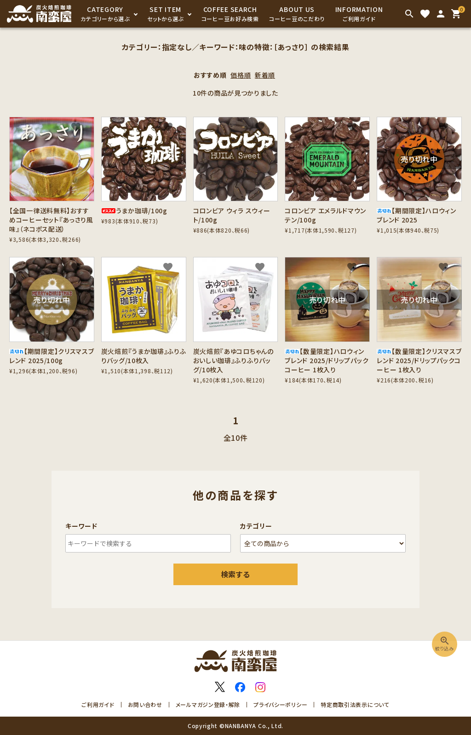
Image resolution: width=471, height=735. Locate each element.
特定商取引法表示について (355, 704)
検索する (235, 574)
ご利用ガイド (97, 704)
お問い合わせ (145, 704)
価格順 (240, 75)
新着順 (265, 75)
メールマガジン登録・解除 (208, 704)
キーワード (81, 525)
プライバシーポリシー (280, 704)
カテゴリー (256, 525)
